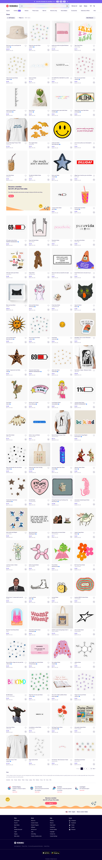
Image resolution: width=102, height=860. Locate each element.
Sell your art (33, 829)
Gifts (95, 10)
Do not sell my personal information (35, 846)
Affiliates (33, 827)
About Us (33, 820)
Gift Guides (16, 820)
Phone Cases (35, 10)
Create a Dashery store (36, 836)
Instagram (72, 821)
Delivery (52, 820)
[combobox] (44, 6)
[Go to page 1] (82, 769)
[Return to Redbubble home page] (12, 6)
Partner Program (35, 825)
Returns (52, 822)
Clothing (17, 10)
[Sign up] (11, 196)
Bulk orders (16, 836)
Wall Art (44, 10)
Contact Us (52, 834)
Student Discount (18, 829)
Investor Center (34, 822)
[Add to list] (26, 46)
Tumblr (71, 827)
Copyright (52, 831)
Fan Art (16, 822)
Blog (15, 827)
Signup (15, 834)
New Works (16, 825)
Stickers (26, 10)
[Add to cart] (48, 50)
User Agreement (17, 846)
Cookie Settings (53, 836)
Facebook (72, 823)
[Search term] (67, 6)
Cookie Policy (46, 846)
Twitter (71, 825)
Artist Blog (33, 834)
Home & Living (53, 10)
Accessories (74, 10)
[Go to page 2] (84, 769)
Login (15, 831)
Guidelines (52, 827)
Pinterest (72, 829)
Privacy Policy (24, 846)
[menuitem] (8, 11)
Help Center (52, 825)
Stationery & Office (85, 10)
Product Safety (53, 829)
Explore (8, 10)
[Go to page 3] (86, 769)
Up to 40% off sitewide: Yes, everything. (44, 1)
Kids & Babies (64, 10)
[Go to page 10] (91, 769)
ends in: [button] (46, 1)
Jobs (32, 831)
